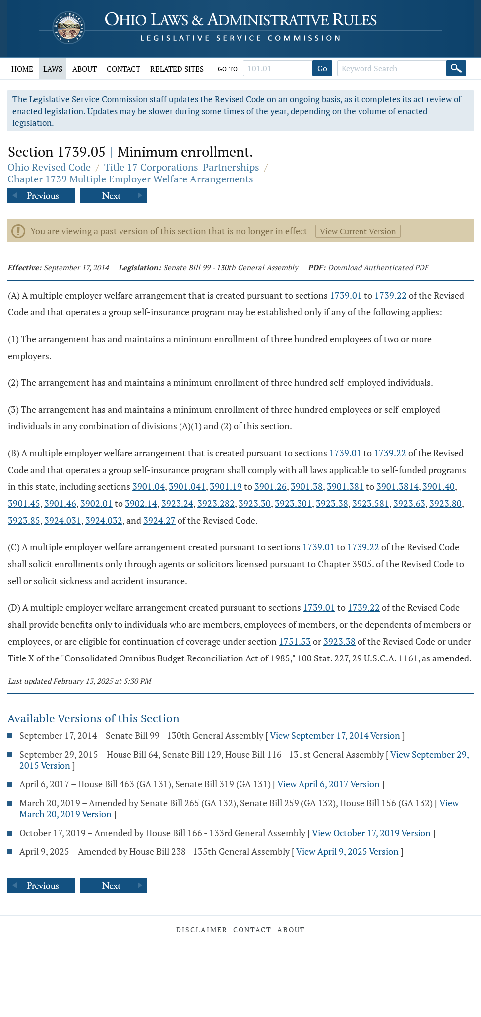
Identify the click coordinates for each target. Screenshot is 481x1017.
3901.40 (438, 486)
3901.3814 (397, 486)
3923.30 (255, 503)
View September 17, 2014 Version (335, 735)
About (84, 69)
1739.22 (390, 295)
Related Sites (177, 69)
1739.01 (346, 295)
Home (22, 69)
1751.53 (295, 641)
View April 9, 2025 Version (347, 851)
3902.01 (96, 503)
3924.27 (159, 520)
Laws (52, 69)
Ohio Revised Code (49, 167)
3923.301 (293, 503)
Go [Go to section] (322, 68)
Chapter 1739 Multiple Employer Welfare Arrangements (130, 178)
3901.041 (187, 486)
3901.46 (60, 503)
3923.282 (216, 503)
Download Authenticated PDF (378, 267)
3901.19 (226, 486)
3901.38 (307, 486)
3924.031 (62, 520)
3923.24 (177, 503)
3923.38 (332, 503)
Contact (123, 69)
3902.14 (141, 503)
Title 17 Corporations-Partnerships (181, 167)
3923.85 (24, 520)
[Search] (456, 68)
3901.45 (24, 503)
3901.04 (148, 486)
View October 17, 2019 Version (371, 832)
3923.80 (445, 503)
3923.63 (409, 503)
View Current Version (358, 231)
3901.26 (270, 486)
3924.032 (103, 520)
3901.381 (345, 486)
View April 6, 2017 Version (328, 784)
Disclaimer (202, 929)
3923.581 (370, 503)
